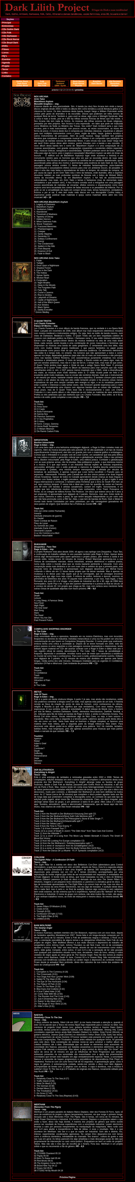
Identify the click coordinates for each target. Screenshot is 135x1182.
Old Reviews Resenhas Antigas (115, 83)
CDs (4, 29)
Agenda (6, 62)
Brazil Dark (12, 42)
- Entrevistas (7, 26)
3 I (67, 90)
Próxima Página (67, 1177)
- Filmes (5, 49)
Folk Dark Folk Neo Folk (42, 83)
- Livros (4, 52)
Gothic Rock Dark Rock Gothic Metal (22, 83)
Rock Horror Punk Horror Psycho (78, 83)
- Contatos (6, 76)
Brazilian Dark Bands (97, 82)
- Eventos (5, 59)
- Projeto (5, 66)
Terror (5, 69)
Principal (6, 22)
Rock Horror (12, 39)
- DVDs (4, 46)
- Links (4, 72)
